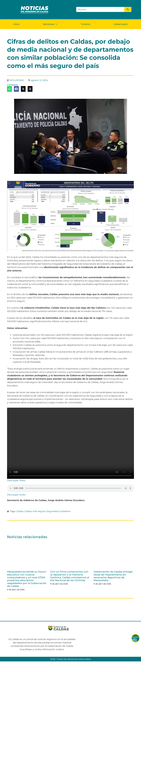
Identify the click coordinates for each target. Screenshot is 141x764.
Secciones (50, 24)
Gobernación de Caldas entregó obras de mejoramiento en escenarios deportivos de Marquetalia (113, 576)
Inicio (16, 24)
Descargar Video (16, 480)
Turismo (85, 24)
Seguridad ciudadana (58, 511)
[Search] (127, 9)
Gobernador (121, 24)
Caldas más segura (34, 511)
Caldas (19, 511)
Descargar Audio (16, 494)
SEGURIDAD (17, 80)
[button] (9, 89)
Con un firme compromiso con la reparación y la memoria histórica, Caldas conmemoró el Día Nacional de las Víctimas (69, 576)
